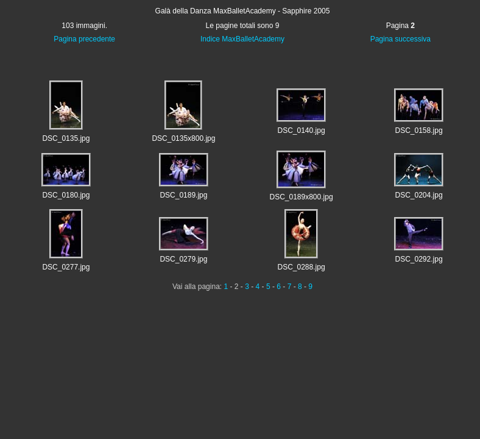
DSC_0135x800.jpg (183, 138)
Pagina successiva (400, 39)
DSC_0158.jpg (419, 130)
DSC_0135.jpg (66, 138)
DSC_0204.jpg (419, 195)
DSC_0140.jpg (301, 130)
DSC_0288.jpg (301, 267)
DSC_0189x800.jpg (301, 197)
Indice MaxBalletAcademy (242, 39)
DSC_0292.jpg (419, 259)
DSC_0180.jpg (66, 195)
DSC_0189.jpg (183, 195)
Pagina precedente (84, 39)
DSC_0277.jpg (66, 267)
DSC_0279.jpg (183, 259)
